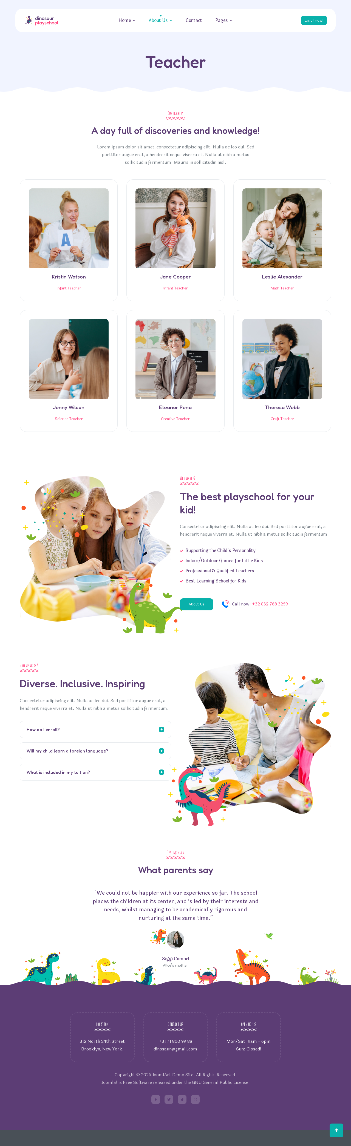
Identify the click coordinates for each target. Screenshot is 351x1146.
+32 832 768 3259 (272, 619)
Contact (192, 20)
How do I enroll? (43, 743)
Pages (220, 20)
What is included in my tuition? (58, 786)
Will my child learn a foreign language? (67, 765)
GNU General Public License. (221, 1098)
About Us (156, 20)
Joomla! (109, 1098)
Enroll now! (312, 20)
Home (123, 20)
